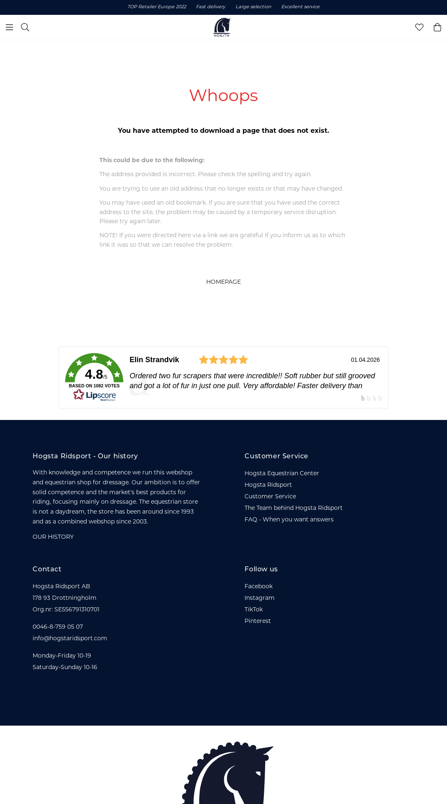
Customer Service (270, 497)
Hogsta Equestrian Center (282, 474)
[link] (223, 377)
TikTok (254, 610)
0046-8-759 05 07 (58, 627)
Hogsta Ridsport (268, 485)
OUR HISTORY (53, 537)
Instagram (260, 598)
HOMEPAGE (223, 282)
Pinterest (258, 621)
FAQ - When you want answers (289, 520)
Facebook (259, 587)
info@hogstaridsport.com (70, 639)
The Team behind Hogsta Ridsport (294, 508)
